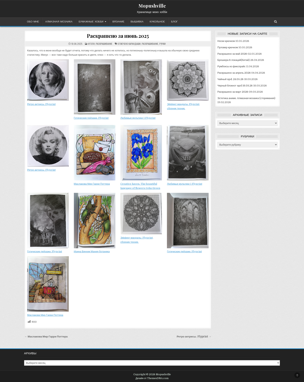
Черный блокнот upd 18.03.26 (235, 85)
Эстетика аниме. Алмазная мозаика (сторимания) (246, 98)
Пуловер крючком (227, 47)
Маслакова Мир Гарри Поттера (92, 183)
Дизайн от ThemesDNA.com (152, 378)
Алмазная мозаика (59, 22)
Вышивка (137, 22)
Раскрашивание (104, 43)
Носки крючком (226, 41)
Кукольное (157, 22)
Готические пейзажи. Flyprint (91, 117)
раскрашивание (150, 43)
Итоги (91, 43)
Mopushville (152, 6)
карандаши (135, 43)
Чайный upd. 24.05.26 (230, 79)
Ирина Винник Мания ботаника (92, 251)
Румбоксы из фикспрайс (231, 66)
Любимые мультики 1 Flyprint (137, 117)
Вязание (118, 22)
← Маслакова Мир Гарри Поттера (45, 336)
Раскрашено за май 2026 (232, 53)
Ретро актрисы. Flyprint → (194, 336)
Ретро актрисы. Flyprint (41, 104)
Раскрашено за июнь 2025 (118, 35)
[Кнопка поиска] (275, 21)
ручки (162, 43)
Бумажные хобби (91, 22)
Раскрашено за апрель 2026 (234, 72)
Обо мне (33, 22)
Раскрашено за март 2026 (232, 91)
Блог (174, 22)
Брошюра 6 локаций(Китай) (233, 60)
